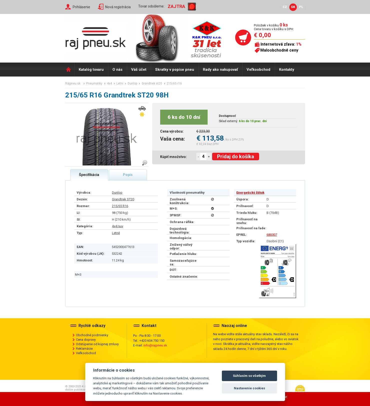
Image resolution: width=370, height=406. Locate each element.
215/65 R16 (120, 206)
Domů (69, 70)
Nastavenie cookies (249, 388)
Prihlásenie (81, 7)
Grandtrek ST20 (123, 199)
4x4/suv (117, 226)
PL (301, 7)
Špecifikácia (89, 175)
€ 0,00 (262, 35)
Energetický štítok (250, 192)
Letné (116, 233)
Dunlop (117, 192)
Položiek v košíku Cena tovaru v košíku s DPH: (274, 27)
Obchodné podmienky (92, 335)
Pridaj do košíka (235, 157)
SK (293, 7)
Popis (128, 175)
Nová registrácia (118, 7)
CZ (285, 7)
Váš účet (138, 69)
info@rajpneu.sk (155, 345)
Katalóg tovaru (91, 69)
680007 (272, 235)
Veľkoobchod (258, 69)
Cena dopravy (86, 339)
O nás (117, 69)
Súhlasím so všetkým (249, 376)
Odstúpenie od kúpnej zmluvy (97, 344)
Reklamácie (84, 348)
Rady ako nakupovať (220, 69)
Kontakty (286, 69)
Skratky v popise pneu (174, 69)
